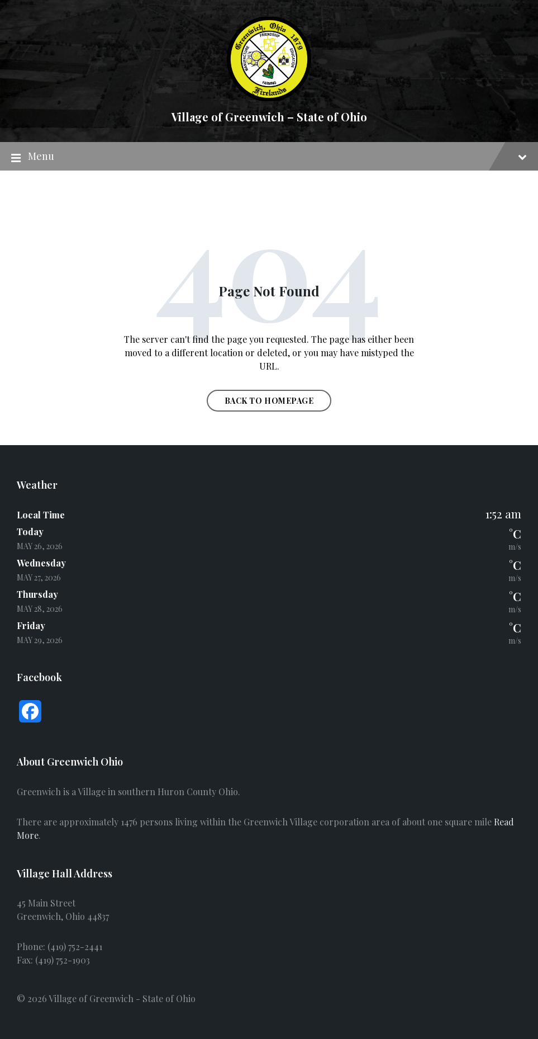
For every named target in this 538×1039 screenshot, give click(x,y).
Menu (269, 156)
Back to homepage (269, 400)
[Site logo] (269, 97)
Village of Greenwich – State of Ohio (269, 116)
